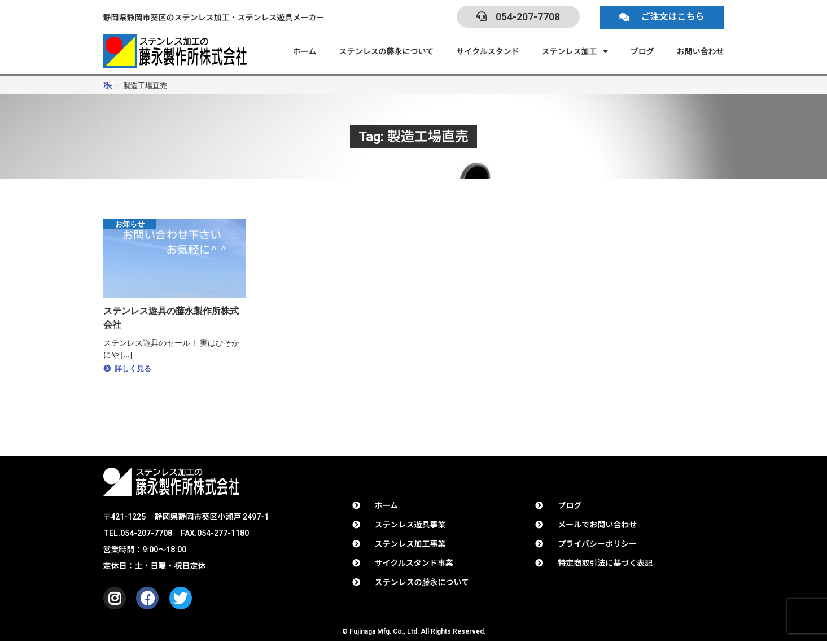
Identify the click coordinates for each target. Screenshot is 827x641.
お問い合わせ (700, 51)
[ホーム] (107, 85)
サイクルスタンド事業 (414, 563)
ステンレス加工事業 (410, 543)
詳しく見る (135, 370)
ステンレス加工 (575, 51)
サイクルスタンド (487, 51)
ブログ (642, 51)
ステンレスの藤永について (386, 51)
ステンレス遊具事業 (410, 524)
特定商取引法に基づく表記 (605, 563)
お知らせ (136, 224)
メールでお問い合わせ (597, 524)
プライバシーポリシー (597, 543)
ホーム (305, 51)
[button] (662, 17)
